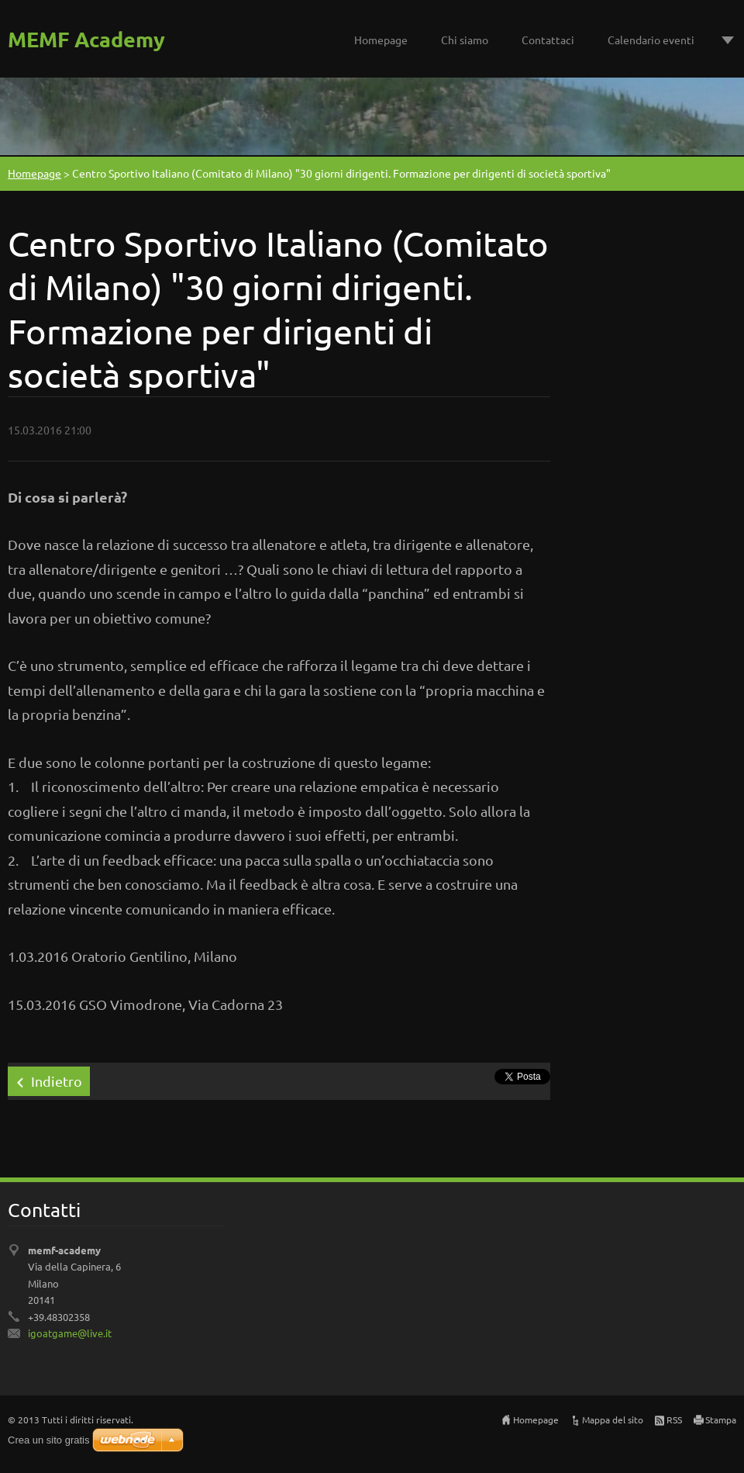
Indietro (56, 1081)
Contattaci (548, 40)
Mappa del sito (612, 1419)
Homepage (381, 40)
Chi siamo (464, 40)
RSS (674, 1419)
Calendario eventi (651, 40)
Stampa (720, 1419)
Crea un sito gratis (49, 1440)
